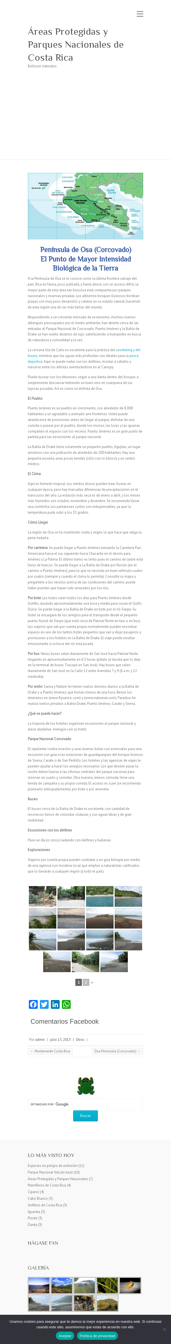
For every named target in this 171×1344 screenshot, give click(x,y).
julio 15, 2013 (60, 1039)
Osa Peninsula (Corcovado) (117, 1051)
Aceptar (65, 1336)
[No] (164, 1329)
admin (40, 1039)
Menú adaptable (140, 14)
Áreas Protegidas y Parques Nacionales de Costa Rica (76, 44)
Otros (80, 1039)
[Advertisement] (85, 118)
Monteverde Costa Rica (50, 1051)
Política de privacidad (97, 1336)
